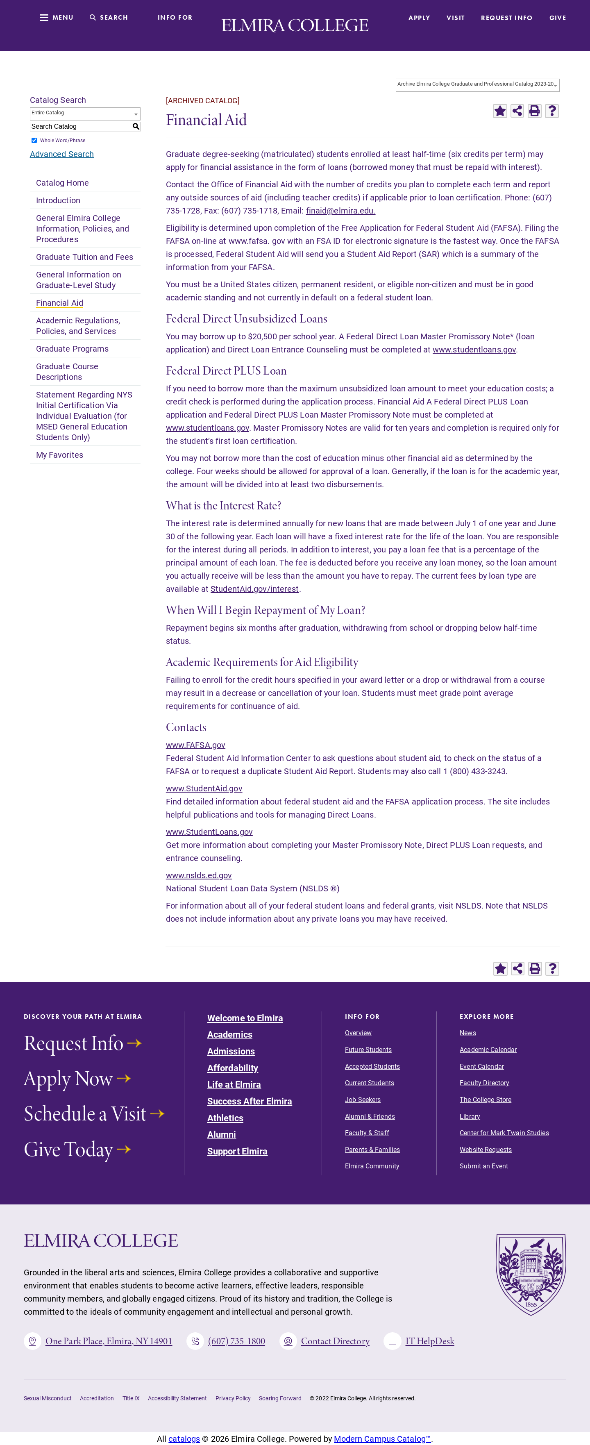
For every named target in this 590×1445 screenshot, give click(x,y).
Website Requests (486, 1149)
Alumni (221, 1134)
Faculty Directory (484, 1083)
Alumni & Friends (370, 1116)
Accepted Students (372, 1066)
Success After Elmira (249, 1101)
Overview (358, 1033)
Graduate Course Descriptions (67, 371)
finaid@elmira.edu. (341, 210)
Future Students (368, 1049)
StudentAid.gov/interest (255, 588)
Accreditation (97, 1398)
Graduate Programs (72, 348)
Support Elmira (237, 1151)
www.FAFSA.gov (195, 744)
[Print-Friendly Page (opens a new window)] (535, 111)
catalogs (184, 1438)
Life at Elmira (234, 1084)
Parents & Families (372, 1149)
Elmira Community (372, 1166)
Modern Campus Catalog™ (382, 1438)
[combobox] (478, 85)
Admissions (231, 1051)
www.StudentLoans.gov (209, 831)
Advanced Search (62, 153)
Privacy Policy (233, 1398)
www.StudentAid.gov (204, 788)
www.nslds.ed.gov (199, 875)
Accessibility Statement (177, 1398)
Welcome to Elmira (245, 1018)
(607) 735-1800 (225, 1341)
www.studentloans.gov (474, 349)
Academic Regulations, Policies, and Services (78, 325)
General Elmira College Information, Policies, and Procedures (82, 228)
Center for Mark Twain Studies (504, 1133)
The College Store (485, 1099)
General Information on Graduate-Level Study (78, 279)
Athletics (225, 1118)
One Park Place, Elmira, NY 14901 (98, 1341)
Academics (229, 1034)
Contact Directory (324, 1341)
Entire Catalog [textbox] (48, 112)
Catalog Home (62, 182)
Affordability (233, 1068)
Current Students (369, 1083)
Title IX (131, 1398)
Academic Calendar (488, 1049)
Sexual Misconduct (48, 1398)
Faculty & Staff (367, 1133)
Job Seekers (363, 1099)
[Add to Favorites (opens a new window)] (500, 111)
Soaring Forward (280, 1398)
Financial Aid (59, 302)
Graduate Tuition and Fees (85, 256)
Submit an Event (484, 1166)
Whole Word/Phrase (63, 140)
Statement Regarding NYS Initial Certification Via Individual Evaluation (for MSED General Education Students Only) (84, 415)
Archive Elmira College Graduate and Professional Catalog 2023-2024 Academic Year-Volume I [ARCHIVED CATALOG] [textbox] (478, 83)
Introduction (58, 200)
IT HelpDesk (419, 1341)
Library (470, 1116)
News (468, 1033)
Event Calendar (482, 1066)
